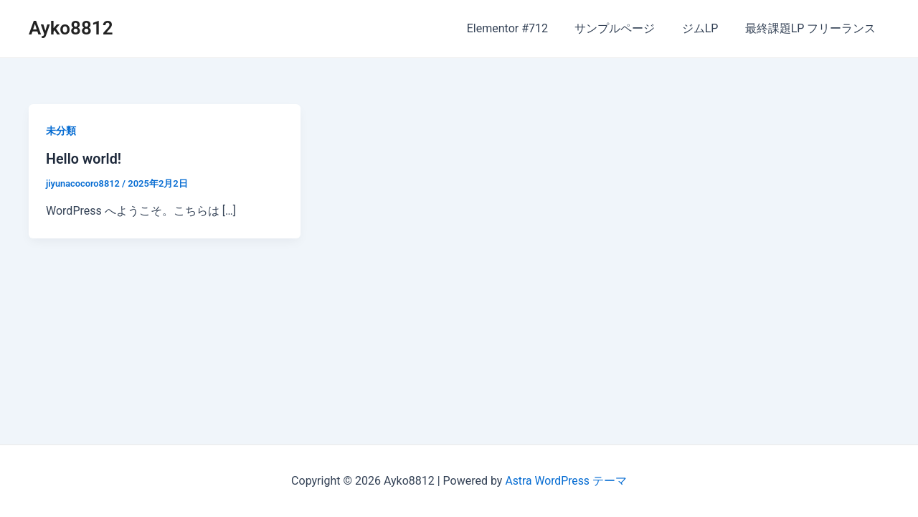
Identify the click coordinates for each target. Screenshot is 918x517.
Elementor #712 (520, 28)
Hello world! (84, 158)
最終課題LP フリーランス (812, 28)
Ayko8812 (71, 28)
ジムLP (706, 28)
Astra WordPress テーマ (565, 481)
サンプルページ (625, 28)
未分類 (61, 130)
